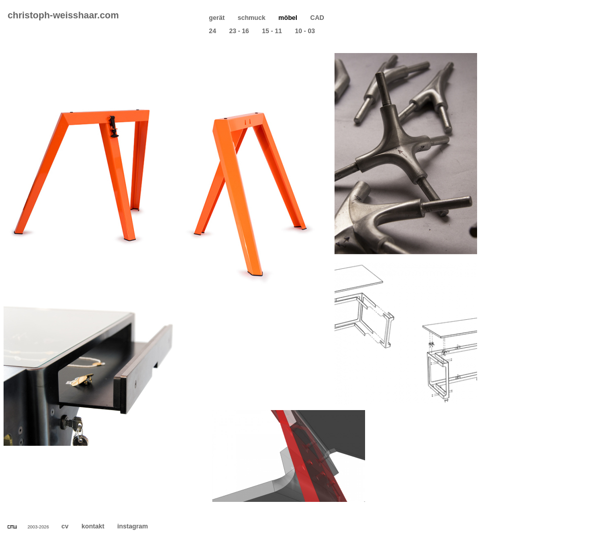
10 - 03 (305, 31)
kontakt (93, 526)
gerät (217, 17)
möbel (287, 17)
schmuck (251, 17)
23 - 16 (239, 31)
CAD (317, 17)
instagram (133, 526)
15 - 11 (272, 31)
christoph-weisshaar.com (63, 15)
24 (212, 31)
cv (65, 526)
